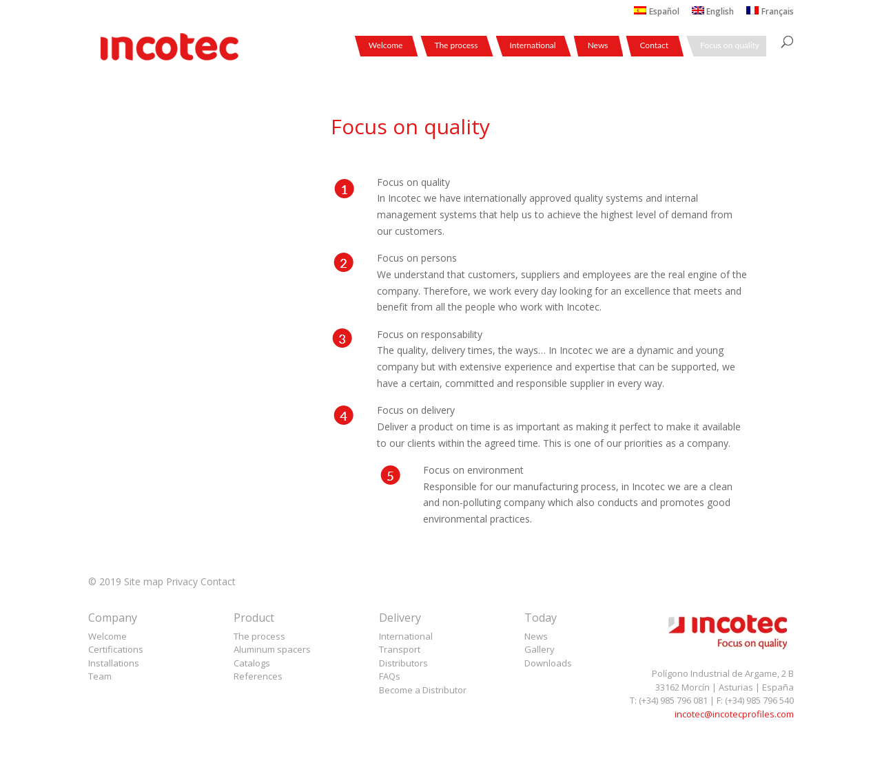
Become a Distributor (422, 690)
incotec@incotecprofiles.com (734, 714)
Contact (653, 45)
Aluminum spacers (272, 649)
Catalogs (252, 663)
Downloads (548, 663)
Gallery (539, 649)
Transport (399, 649)
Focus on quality (729, 45)
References (258, 676)
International (533, 45)
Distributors (403, 663)
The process (456, 45)
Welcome (386, 45)
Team (100, 676)
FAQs (389, 676)
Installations (113, 663)
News (598, 45)
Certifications (115, 649)
